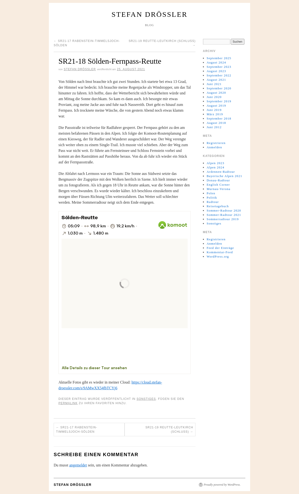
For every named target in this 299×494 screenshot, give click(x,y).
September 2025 (219, 58)
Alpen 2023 (215, 163)
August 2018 (216, 123)
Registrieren (216, 143)
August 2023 (216, 71)
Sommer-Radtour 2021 (224, 215)
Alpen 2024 (215, 167)
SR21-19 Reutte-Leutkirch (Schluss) (169, 429)
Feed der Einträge (220, 248)
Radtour (213, 202)
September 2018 (219, 118)
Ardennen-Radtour (221, 171)
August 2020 (216, 92)
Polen (211, 193)
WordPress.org (218, 256)
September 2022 (219, 75)
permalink (68, 403)
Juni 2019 (214, 110)
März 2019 (215, 114)
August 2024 (216, 62)
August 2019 (216, 105)
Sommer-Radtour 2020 (224, 210)
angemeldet (78, 465)
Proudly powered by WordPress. (222, 484)
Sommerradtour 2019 (223, 219)
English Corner (218, 184)
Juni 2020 (214, 97)
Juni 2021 (214, 84)
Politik (212, 197)
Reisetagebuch (218, 206)
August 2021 (216, 79)
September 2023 (219, 67)
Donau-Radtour (218, 180)
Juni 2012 (214, 127)
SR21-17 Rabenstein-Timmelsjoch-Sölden (76, 429)
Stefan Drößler (150, 14)
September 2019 (219, 101)
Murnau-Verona (218, 189)
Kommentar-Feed (220, 252)
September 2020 (219, 88)
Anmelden (214, 147)
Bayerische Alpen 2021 (224, 176)
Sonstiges (146, 399)
